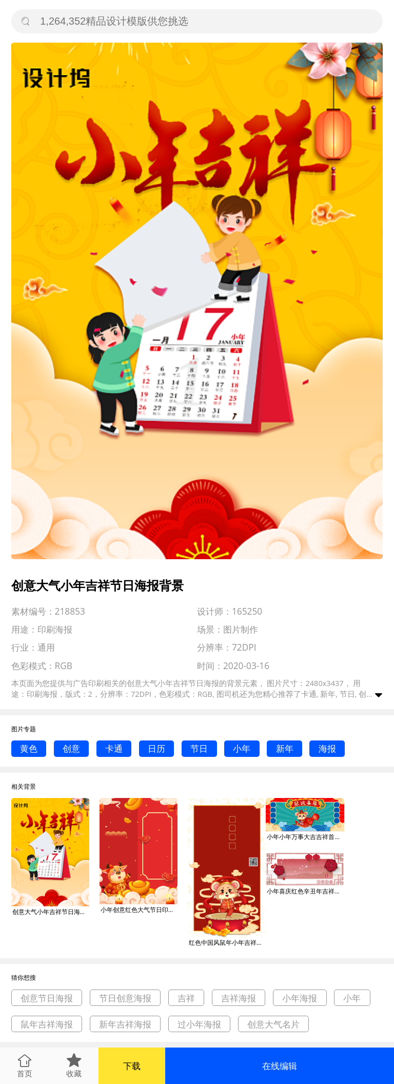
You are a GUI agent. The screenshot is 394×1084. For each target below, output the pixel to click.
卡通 (114, 748)
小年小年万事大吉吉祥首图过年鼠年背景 (305, 836)
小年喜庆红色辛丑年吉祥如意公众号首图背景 (305, 891)
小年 (241, 748)
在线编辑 (279, 1066)
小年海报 (299, 998)
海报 (327, 748)
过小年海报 (199, 1024)
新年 (284, 748)
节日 (199, 748)
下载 (132, 1066)
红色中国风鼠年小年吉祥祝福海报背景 (227, 942)
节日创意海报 (125, 998)
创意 (71, 748)
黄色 (28, 748)
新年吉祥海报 (125, 1024)
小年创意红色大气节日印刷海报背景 (139, 909)
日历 (156, 748)
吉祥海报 (238, 998)
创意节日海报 (47, 998)
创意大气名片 (273, 1024)
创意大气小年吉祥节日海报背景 (50, 911)
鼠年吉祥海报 (47, 1024)
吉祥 (186, 998)
